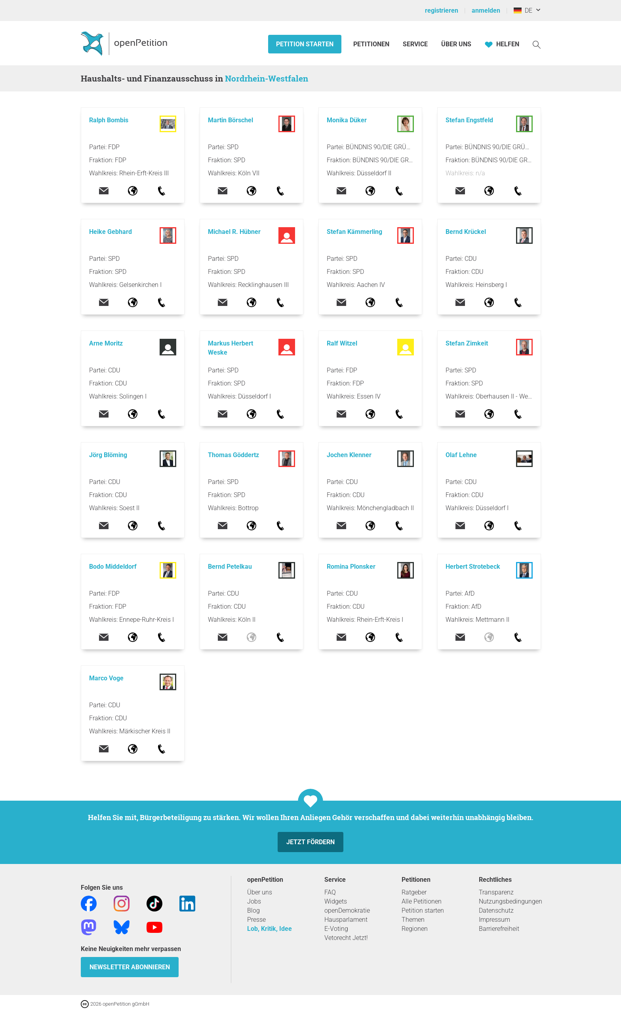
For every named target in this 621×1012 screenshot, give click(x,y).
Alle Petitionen (422, 901)
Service (415, 44)
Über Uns (456, 44)
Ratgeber (414, 892)
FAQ (330, 892)
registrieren (441, 10)
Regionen (415, 928)
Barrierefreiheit (499, 928)
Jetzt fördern (310, 842)
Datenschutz (496, 910)
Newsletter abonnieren (130, 967)
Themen (413, 919)
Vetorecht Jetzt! (346, 938)
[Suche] (537, 44)
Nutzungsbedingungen (510, 901)
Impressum (494, 919)
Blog (253, 910)
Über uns (259, 892)
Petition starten (304, 44)
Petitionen (372, 44)
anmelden (486, 10)
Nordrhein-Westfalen (266, 78)
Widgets (335, 901)
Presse (256, 919)
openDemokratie (347, 910)
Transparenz (496, 892)
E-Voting (336, 928)
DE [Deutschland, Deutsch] (523, 10)
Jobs (254, 901)
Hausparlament (346, 919)
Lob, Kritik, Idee (269, 928)
